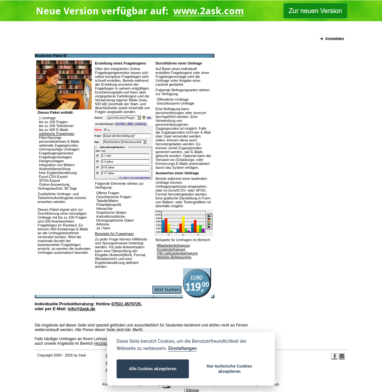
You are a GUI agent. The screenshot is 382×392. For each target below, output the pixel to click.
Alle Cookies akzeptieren (152, 368)
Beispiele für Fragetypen (114, 234)
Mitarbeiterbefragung (173, 245)
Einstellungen (182, 348)
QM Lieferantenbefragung (177, 253)
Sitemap (192, 390)
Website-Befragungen (174, 257)
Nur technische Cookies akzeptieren (229, 369)
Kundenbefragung (171, 249)
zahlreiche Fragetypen (57, 134)
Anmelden (334, 38)
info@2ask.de (81, 308)
